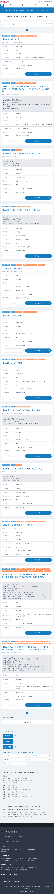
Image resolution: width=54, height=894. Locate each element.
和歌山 (26, 789)
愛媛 (16, 794)
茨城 (24, 780)
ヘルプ (37, 1)
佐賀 (13, 796)
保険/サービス (5, 847)
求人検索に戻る (28, 722)
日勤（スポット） (7, 816)
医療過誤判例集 (18, 860)
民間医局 (5, 1)
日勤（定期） (43, 814)
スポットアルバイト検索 (11, 841)
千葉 (13, 780)
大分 (23, 796)
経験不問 (35, 814)
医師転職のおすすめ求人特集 (21, 869)
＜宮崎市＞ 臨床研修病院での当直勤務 (17, 268)
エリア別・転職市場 (19, 858)
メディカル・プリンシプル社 (9, 881)
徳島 (13, 794)
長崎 (16, 796)
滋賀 (19, 789)
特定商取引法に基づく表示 (37, 886)
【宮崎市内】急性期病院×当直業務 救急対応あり (22, 154)
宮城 (16, 778)
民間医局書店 (4, 851)
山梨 (10, 783)
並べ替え (46, 23)
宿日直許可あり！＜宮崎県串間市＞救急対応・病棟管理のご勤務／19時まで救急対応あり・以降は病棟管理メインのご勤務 (26, 89)
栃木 (27, 780)
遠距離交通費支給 (17, 814)
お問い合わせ (47, 886)
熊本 (19, 796)
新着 (26, 812)
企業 (21, 812)
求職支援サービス (6, 865)
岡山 (13, 792)
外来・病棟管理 (7, 809)
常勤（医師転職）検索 (10, 832)
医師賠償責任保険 (5, 849)
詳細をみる (38, 74)
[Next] (51, 10)
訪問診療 (26, 809)
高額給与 (6, 759)
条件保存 (50, 23)
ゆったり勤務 (6, 814)
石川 (13, 785)
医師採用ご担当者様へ (48, 1)
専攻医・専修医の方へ (6, 869)
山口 (23, 792)
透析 (20, 809)
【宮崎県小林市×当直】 (11, 39)
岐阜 (13, 787)
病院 (30, 759)
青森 (9, 778)
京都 (13, 789)
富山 (9, 785)
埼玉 (16, 780)
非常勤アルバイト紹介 (19, 867)
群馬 (31, 780)
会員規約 (22, 886)
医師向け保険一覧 (18, 849)
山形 (23, 778)
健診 (15, 809)
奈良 (23, 789)
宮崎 (26, 796)
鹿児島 (30, 796)
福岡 (9, 796)
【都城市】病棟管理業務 (12, 316)
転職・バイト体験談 (32, 858)
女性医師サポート (32, 867)
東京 (9, 780)
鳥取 (16, 792)
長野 (14, 783)
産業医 (33, 809)
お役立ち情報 (5, 856)
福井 (16, 785)
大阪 (9, 789)
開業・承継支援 (31, 849)
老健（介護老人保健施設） (10, 812)
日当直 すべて (8, 755)
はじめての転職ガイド (6, 858)
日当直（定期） (19, 816)
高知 (19, 794)
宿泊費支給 (27, 814)
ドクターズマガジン (5, 860)
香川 (9, 794)
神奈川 (20, 780)
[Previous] (2, 10)
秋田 (19, 778)
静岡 (16, 787)
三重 (19, 787)
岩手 (13, 778)
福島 (26, 778)
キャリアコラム (31, 860)
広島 (9, 792)
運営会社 (6, 886)
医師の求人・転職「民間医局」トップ (11, 874)
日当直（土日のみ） (34, 755)
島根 (19, 792)
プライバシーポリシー (14, 886)
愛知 (9, 787)
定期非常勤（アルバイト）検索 (13, 836)
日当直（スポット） (30, 816)
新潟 (17, 783)
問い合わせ (41, 1)
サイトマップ (27, 888)
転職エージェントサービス (7, 867)
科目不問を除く (34, 812)
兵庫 (16, 789)
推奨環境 (28, 886)
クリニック (7, 763)
